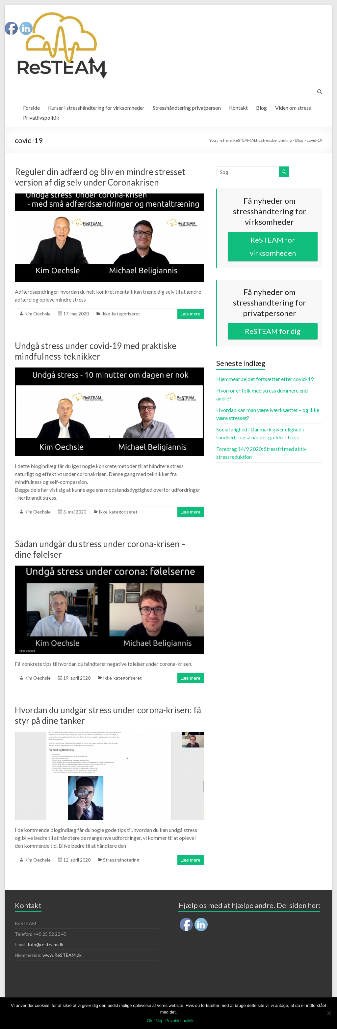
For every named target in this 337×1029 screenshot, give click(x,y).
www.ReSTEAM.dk (62, 955)
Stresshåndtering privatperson (187, 107)
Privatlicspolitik (179, 1020)
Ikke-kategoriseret (120, 313)
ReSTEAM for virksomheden (273, 246)
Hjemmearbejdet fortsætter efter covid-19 (265, 379)
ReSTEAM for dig (272, 331)
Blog (261, 107)
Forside (31, 107)
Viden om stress (293, 107)
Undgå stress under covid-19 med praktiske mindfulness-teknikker (95, 351)
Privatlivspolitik (41, 117)
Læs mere (190, 313)
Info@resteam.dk (45, 944)
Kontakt (238, 107)
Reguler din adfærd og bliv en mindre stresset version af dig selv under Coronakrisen (100, 177)
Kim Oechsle (37, 313)
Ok (149, 1020)
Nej (159, 1020)
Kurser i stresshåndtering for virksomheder (96, 107)
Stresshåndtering (121, 860)
